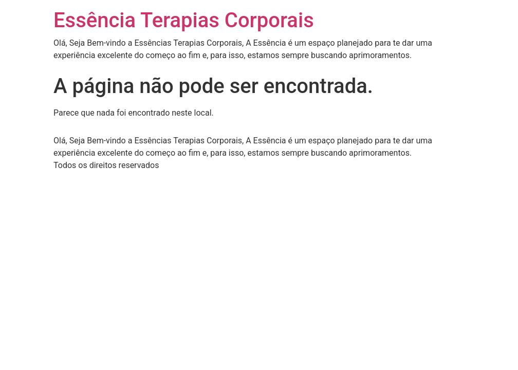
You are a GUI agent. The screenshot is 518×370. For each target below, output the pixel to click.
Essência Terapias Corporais (183, 20)
